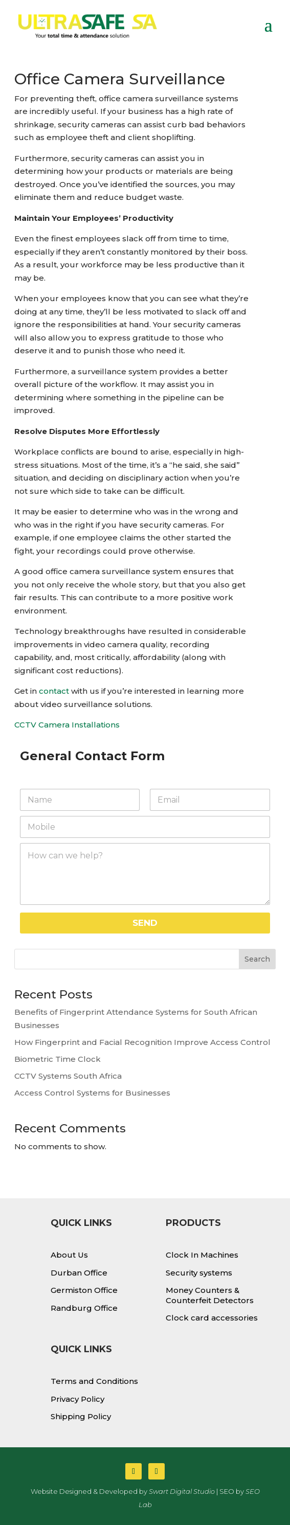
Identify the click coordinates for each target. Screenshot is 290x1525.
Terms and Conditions (94, 1381)
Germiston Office (84, 1290)
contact (53, 691)
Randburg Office (84, 1308)
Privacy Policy (77, 1399)
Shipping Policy (81, 1416)
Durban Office (79, 1273)
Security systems (199, 1273)
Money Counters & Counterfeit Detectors (210, 1295)
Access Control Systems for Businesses (92, 1093)
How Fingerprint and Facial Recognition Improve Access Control (142, 1042)
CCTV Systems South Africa (68, 1076)
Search (257, 959)
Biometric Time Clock (57, 1059)
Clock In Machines (202, 1255)
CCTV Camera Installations (67, 725)
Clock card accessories (212, 1318)
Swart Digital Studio (182, 1491)
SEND (145, 923)
